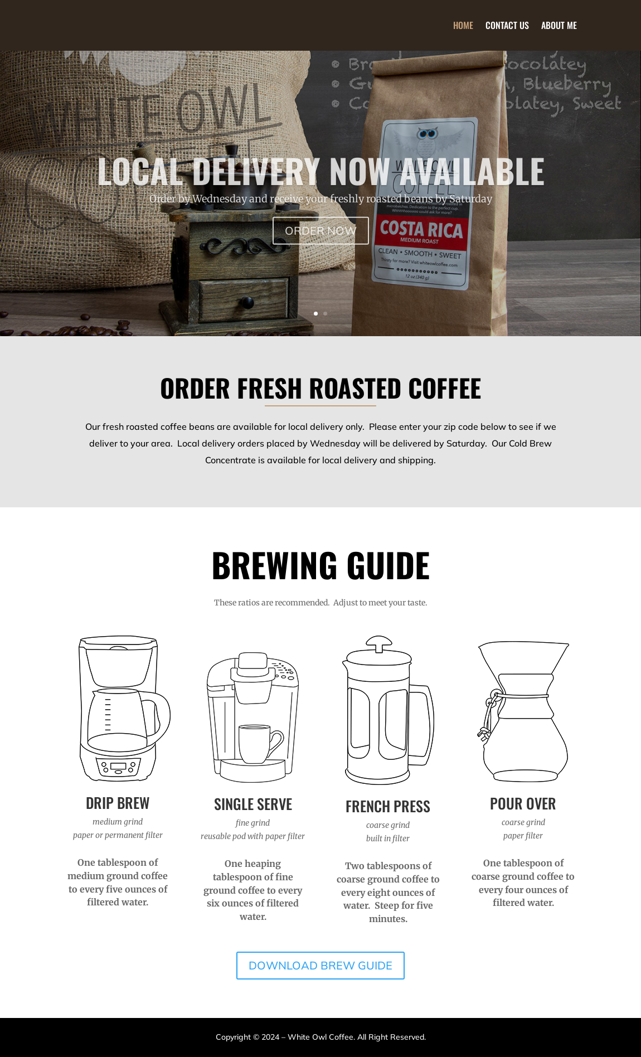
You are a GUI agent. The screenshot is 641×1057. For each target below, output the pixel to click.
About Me (559, 25)
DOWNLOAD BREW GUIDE (320, 965)
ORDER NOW (321, 247)
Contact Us (507, 25)
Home (463, 25)
